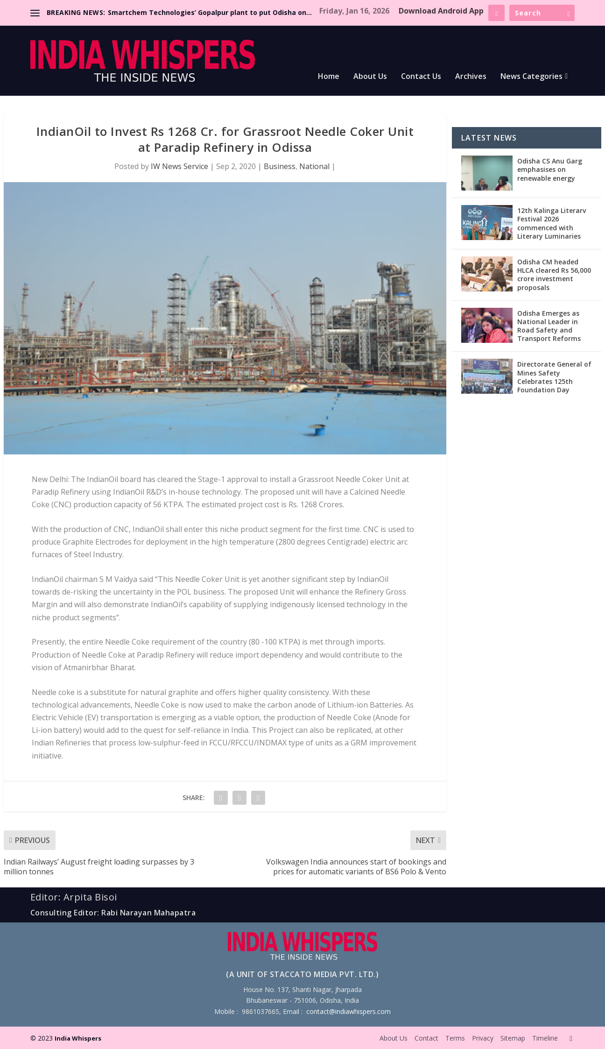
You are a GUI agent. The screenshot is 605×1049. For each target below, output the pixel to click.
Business (279, 166)
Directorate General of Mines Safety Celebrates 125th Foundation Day (554, 377)
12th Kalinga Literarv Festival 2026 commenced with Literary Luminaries (551, 223)
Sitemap (512, 1038)
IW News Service (179, 166)
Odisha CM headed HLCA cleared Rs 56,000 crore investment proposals (554, 274)
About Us (370, 76)
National (314, 166)
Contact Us (421, 76)
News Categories (531, 76)
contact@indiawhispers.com (348, 1011)
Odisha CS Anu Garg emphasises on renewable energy (549, 169)
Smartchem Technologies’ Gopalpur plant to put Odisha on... (210, 12)
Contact (426, 1038)
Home (328, 76)
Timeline (545, 1038)
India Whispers (78, 1038)
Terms (455, 1038)
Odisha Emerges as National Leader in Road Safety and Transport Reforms (549, 326)
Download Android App (441, 11)
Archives (470, 76)
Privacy (482, 1038)
